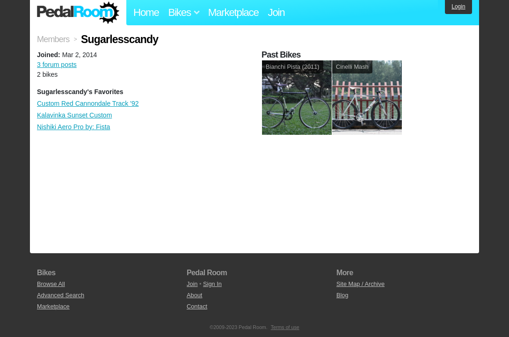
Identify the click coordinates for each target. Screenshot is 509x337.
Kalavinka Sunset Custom (74, 115)
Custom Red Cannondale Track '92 (87, 103)
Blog (342, 295)
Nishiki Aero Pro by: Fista (73, 127)
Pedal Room (78, 12)
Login (458, 6)
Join (276, 12)
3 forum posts (57, 64)
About (194, 295)
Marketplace (233, 12)
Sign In (212, 283)
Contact (197, 306)
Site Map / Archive (360, 283)
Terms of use (285, 327)
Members (53, 39)
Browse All (51, 283)
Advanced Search (60, 295)
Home (146, 12)
